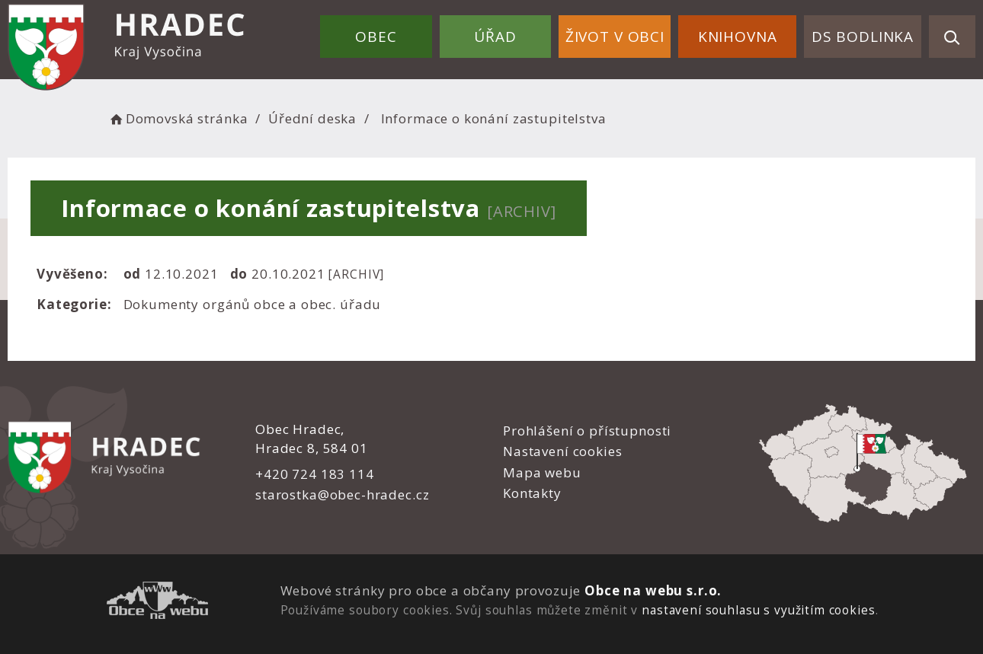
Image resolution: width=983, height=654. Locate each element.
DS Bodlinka (863, 36)
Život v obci (614, 36)
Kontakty (532, 493)
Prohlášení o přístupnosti (587, 430)
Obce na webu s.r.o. (653, 590)
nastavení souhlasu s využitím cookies (758, 609)
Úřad (495, 36)
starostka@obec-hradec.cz (342, 494)
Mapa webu (542, 472)
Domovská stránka (177, 118)
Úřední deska (312, 118)
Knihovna (737, 36)
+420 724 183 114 (314, 474)
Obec (375, 36)
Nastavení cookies (562, 451)
